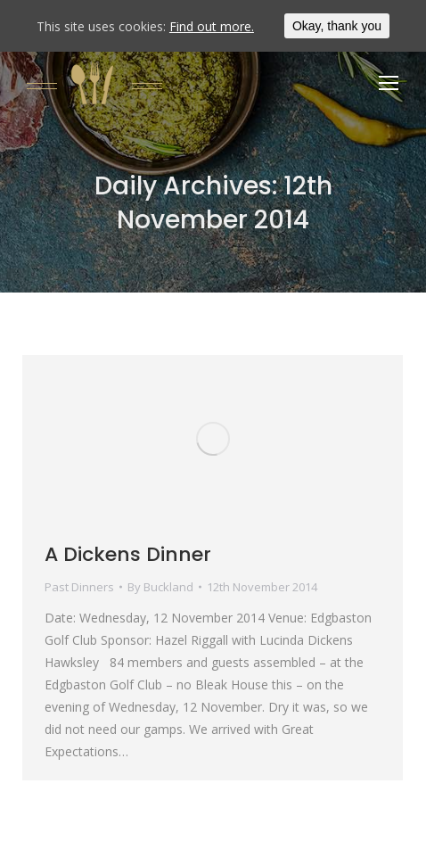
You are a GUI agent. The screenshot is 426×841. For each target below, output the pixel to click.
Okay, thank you (336, 26)
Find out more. (211, 26)
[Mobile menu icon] (388, 83)
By (160, 587)
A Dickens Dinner (128, 554)
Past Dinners (79, 587)
